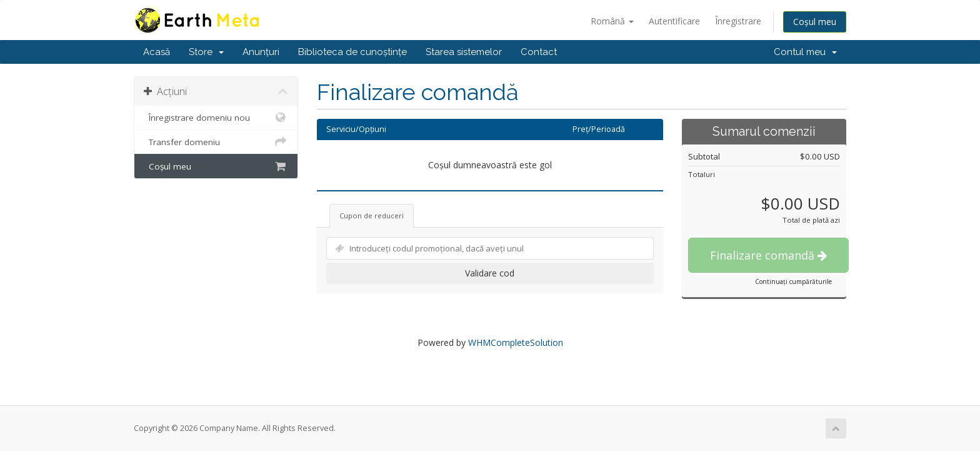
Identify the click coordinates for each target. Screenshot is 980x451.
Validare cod (489, 273)
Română (612, 21)
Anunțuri (260, 52)
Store (206, 52)
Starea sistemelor (464, 52)
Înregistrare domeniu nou (216, 117)
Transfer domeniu (216, 141)
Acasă (156, 52)
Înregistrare (738, 21)
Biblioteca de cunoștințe (352, 52)
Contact (539, 52)
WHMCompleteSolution (515, 342)
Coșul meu (814, 22)
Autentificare (674, 21)
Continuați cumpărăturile (793, 281)
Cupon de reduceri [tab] (371, 215)
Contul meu (805, 52)
